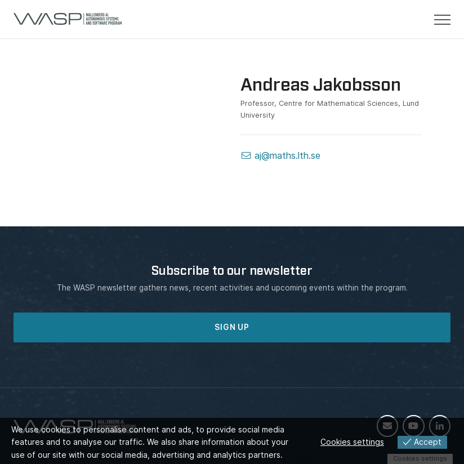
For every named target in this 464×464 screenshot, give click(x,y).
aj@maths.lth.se (280, 155)
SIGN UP (232, 327)
